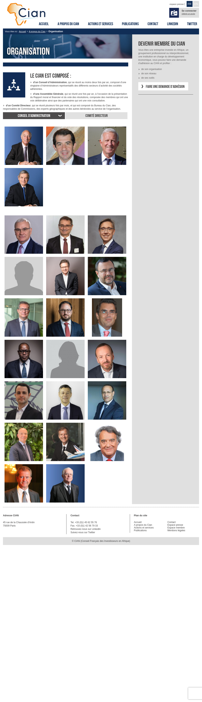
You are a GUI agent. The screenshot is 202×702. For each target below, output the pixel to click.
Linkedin (172, 24)
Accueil (44, 24)
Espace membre (176, 527)
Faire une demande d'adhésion (165, 86)
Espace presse (175, 525)
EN (196, 4)
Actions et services (100, 24)
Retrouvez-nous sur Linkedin (85, 529)
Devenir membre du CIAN (161, 43)
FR (189, 4)
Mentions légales (176, 530)
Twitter (192, 24)
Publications (130, 24)
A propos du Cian (68, 24)
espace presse (177, 4)
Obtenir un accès (188, 14)
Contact (153, 24)
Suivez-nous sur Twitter (82, 532)
